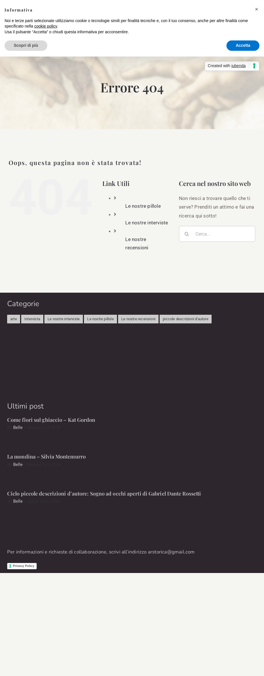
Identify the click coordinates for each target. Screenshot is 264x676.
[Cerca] (187, 234)
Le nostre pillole (143, 206)
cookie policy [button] (45, 26)
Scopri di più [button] (26, 45)
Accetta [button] (243, 45)
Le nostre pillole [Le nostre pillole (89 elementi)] (100, 319)
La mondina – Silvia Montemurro (46, 456)
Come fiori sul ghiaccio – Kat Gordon (51, 419)
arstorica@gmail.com (171, 552)
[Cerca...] (217, 234)
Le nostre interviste (146, 223)
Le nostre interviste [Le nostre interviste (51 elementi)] (64, 319)
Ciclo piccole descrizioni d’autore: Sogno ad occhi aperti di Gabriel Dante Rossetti (104, 493)
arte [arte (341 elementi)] (13, 319)
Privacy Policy (23, 566)
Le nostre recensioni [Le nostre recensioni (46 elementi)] (138, 319)
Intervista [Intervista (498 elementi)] (32, 319)
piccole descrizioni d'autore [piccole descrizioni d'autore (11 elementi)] (185, 319)
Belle (18, 427)
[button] (256, 9)
